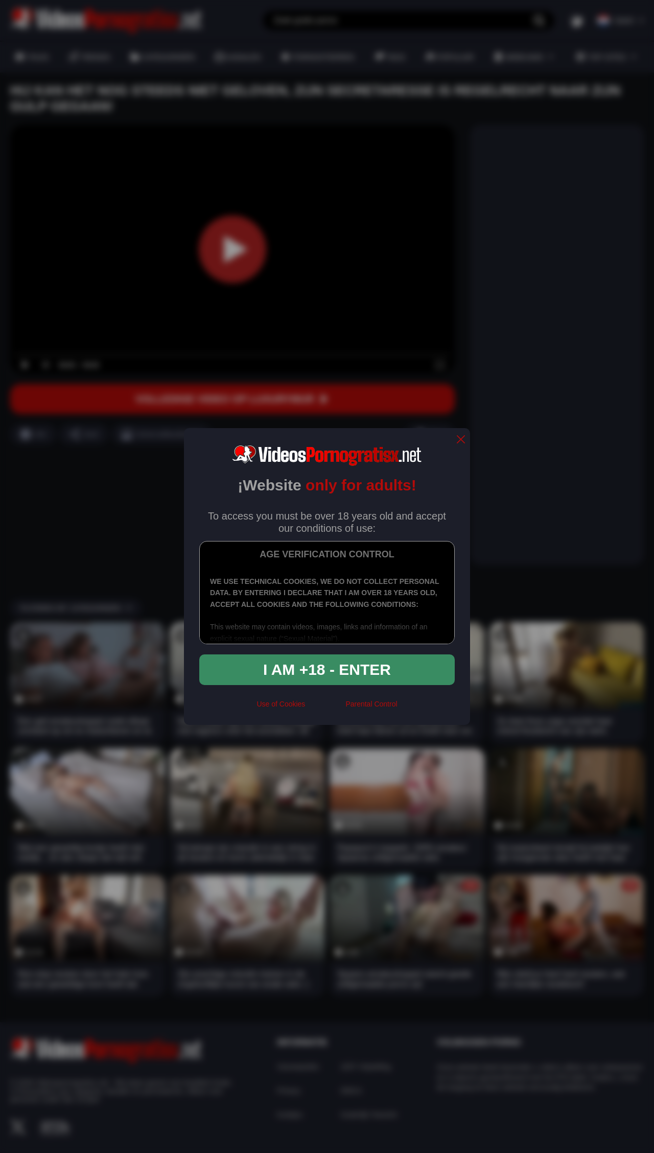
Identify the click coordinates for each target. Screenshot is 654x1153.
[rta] (325, 708)
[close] (461, 440)
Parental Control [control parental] (371, 704)
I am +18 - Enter (327, 669)
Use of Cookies (280, 704)
